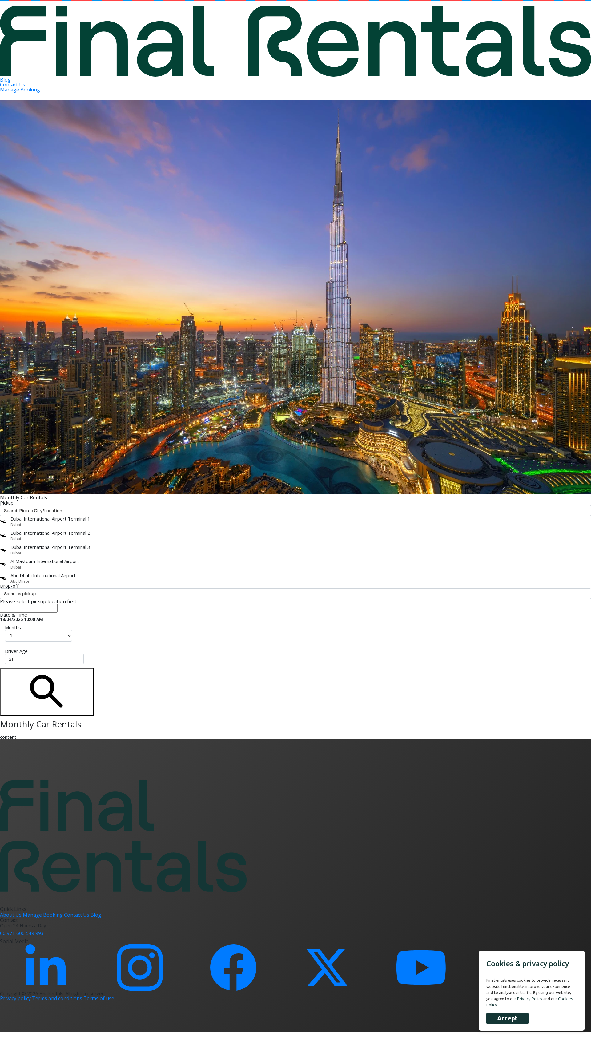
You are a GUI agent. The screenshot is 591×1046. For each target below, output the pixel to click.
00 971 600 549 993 (22, 933)
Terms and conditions (57, 998)
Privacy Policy (529, 998)
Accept (507, 1018)
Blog (5, 79)
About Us (11, 914)
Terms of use (98, 998)
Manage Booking (20, 89)
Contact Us (12, 84)
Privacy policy (16, 998)
